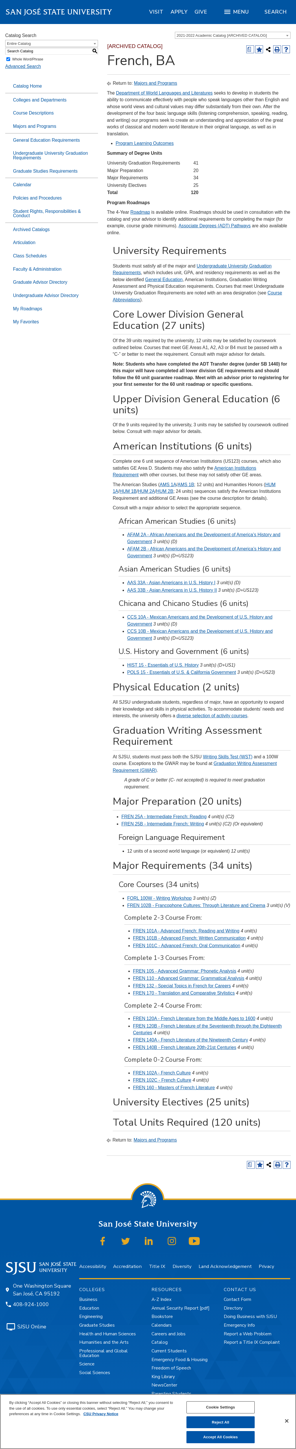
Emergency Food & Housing (179, 1359)
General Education (164, 279)
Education (89, 1308)
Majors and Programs (34, 126)
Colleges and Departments (39, 99)
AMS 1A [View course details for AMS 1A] (168, 484)
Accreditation (127, 1266)
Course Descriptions (33, 112)
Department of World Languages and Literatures (164, 93)
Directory (233, 1308)
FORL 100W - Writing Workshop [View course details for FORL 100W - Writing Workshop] (159, 898)
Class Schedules (30, 255)
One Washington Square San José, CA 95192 (42, 1289)
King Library (163, 1377)
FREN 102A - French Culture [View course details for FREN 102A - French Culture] (162, 1072)
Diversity (182, 1266)
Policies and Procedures (37, 198)
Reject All (220, 1422)
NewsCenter (164, 1385)
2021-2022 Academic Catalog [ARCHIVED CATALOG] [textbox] (222, 35)
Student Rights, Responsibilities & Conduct (47, 213)
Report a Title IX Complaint (252, 1342)
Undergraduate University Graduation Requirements (50, 155)
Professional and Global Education (103, 1353)
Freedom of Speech (171, 1368)
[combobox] (233, 35)
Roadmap (140, 212)
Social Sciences (94, 1372)
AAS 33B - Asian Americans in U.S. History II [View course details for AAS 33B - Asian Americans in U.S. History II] (172, 590)
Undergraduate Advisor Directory (46, 295)
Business (88, 1299)
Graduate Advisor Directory (40, 282)
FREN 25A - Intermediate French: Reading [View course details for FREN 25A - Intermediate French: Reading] (164, 816)
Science (87, 1364)
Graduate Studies (97, 1325)
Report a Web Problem (247, 1334)
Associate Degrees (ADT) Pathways (215, 225)
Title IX (157, 1266)
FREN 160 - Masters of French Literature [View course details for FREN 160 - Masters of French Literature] (174, 1087)
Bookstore (162, 1316)
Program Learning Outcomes (145, 143)
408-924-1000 (31, 1304)
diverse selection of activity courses (211, 715)
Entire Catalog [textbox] (19, 43)
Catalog (159, 1342)
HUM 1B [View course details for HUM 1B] (127, 491)
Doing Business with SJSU (250, 1316)
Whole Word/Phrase (27, 59)
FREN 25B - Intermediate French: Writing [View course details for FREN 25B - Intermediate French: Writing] (162, 823)
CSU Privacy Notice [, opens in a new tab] (100, 1414)
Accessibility (92, 1266)
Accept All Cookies (220, 1437)
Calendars (161, 1325)
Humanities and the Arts (104, 1342)
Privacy (266, 1266)
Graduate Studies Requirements (45, 171)
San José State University (59, 12)
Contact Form (237, 1299)
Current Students (169, 1351)
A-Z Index (161, 1299)
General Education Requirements (46, 140)
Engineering (91, 1316)
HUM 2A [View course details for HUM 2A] (146, 491)
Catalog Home (27, 86)
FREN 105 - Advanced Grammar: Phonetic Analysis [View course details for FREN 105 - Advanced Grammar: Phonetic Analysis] (184, 971)
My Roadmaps (27, 308)
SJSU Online (31, 1326)
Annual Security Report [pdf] (180, 1308)
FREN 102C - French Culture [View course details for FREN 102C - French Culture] (162, 1080)
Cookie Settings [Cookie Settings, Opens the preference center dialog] (220, 1407)
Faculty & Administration (37, 269)
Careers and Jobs (168, 1334)
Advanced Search (23, 66)
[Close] (286, 1421)
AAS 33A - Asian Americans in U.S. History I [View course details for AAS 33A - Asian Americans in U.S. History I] (171, 582)
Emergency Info (239, 1325)
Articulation (24, 242)
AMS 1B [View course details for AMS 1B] (185, 484)
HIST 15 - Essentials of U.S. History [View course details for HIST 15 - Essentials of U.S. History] (163, 665)
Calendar (22, 184)
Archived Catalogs (31, 229)
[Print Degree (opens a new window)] (250, 49)
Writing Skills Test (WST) (227, 756)
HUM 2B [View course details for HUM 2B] (164, 491)
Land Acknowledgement (225, 1266)
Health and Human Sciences (107, 1334)
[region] (156, 11)
